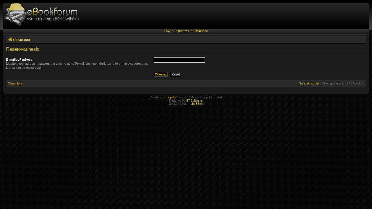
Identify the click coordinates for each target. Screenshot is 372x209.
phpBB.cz (197, 103)
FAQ (167, 31)
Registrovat (181, 31)
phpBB (171, 97)
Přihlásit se (200, 31)
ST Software (194, 100)
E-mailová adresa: (19, 59)
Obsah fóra (15, 83)
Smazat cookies (309, 83)
